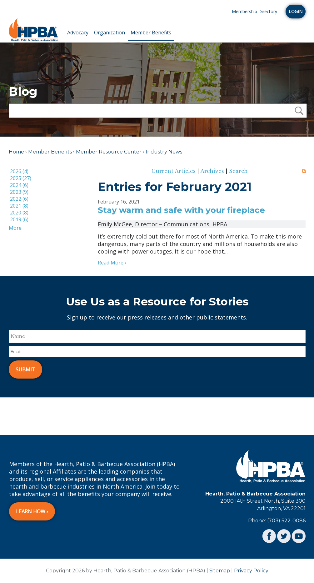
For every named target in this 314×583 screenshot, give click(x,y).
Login (295, 11)
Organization (109, 32)
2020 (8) (19, 212)
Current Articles (174, 171)
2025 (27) (20, 178)
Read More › (112, 262)
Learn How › (32, 511)
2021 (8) (19, 205)
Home (16, 152)
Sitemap (219, 571)
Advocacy (77, 32)
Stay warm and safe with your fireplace (181, 210)
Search (238, 171)
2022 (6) (19, 198)
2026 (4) (19, 171)
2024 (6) (19, 185)
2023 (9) (19, 191)
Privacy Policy (251, 571)
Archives (212, 171)
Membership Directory (254, 11)
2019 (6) (19, 219)
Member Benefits (151, 32)
